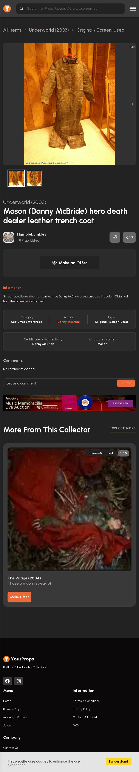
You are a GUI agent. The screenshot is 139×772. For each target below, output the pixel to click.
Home (7, 701)
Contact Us (10, 748)
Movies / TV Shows (16, 717)
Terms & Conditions (86, 701)
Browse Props (12, 709)
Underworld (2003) (24, 202)
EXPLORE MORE (123, 428)
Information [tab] (12, 288)
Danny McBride (68, 322)
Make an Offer (69, 262)
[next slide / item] (133, 104)
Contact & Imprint (85, 717)
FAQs (76, 725)
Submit (125, 383)
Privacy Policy (82, 709)
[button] (67, 162)
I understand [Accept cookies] (118, 761)
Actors (7, 725)
